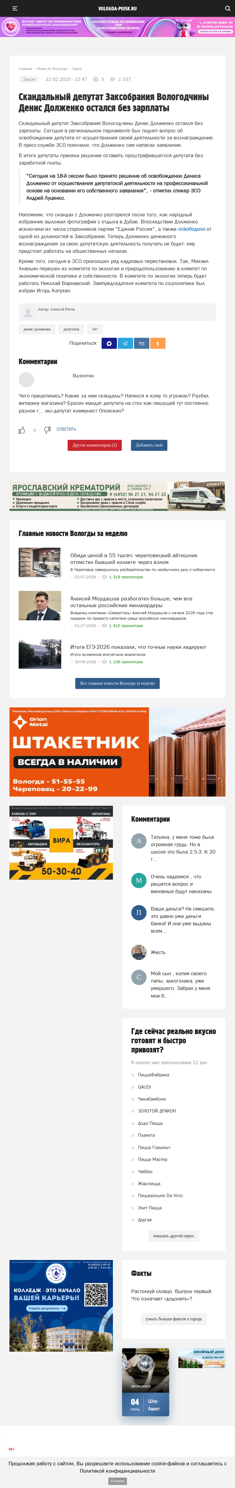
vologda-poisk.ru (118, 9)
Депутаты (71, 329)
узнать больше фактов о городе (174, 1319)
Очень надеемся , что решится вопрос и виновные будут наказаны (181, 884)
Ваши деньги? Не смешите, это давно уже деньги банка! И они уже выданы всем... (183, 920)
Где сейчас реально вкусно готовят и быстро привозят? (173, 1041)
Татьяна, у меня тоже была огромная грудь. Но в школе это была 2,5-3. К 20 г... (183, 848)
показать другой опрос (173, 1236)
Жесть (158, 952)
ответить (66, 429)
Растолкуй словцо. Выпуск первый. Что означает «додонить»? (172, 1295)
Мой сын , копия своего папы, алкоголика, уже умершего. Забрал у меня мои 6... (180, 984)
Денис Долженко (37, 329)
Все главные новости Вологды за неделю (117, 683)
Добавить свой (149, 445)
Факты (141, 1273)
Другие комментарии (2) (95, 445)
